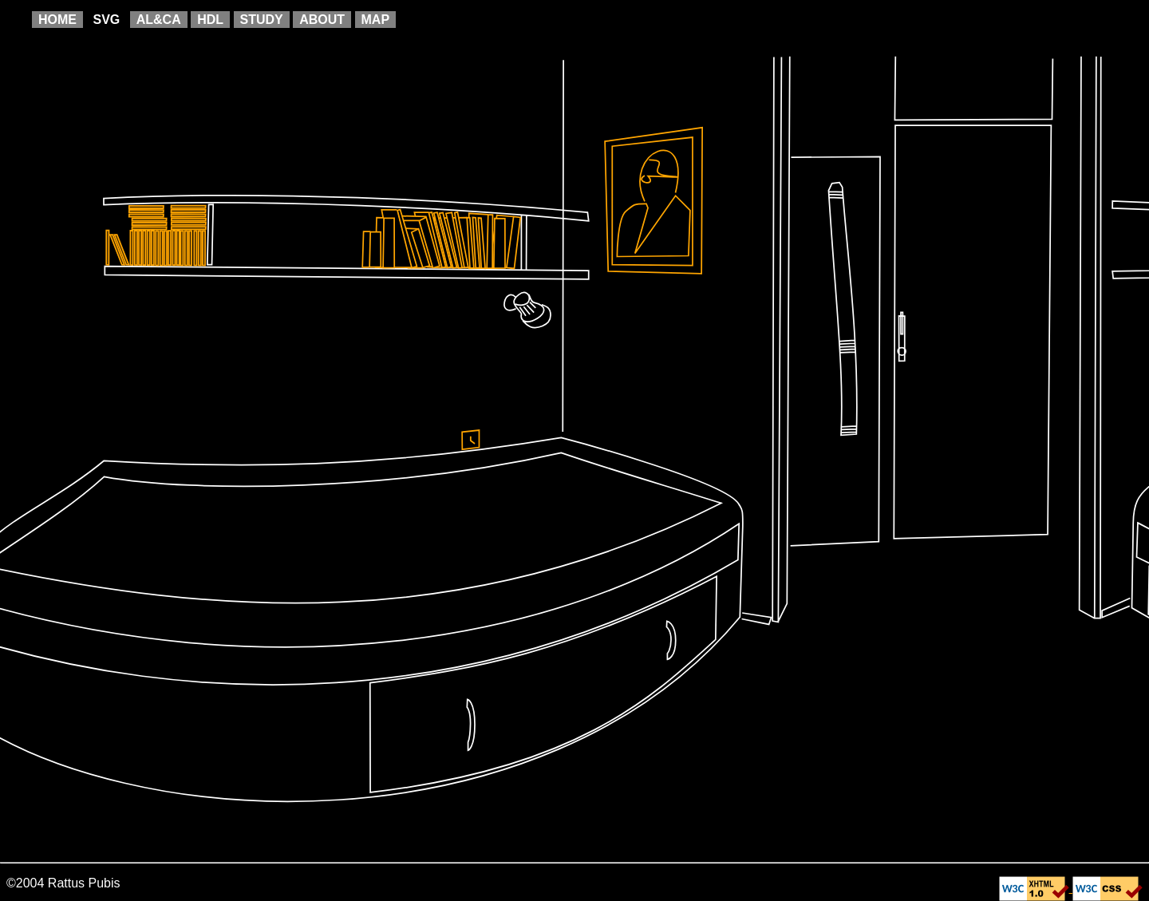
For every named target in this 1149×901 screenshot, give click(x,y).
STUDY (261, 19)
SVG (106, 19)
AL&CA (158, 19)
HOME (57, 19)
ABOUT (322, 19)
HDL (210, 19)
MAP (375, 19)
